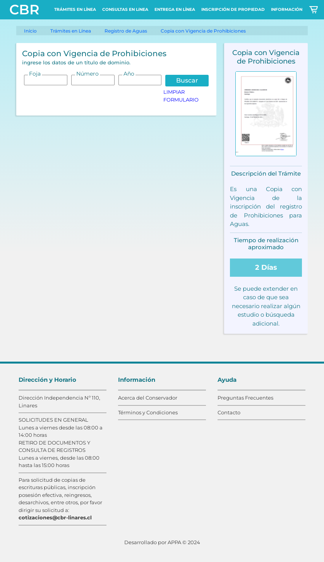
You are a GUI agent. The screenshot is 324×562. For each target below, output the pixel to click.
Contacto (229, 412)
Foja (35, 73)
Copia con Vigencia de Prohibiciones (203, 31)
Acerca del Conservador (147, 398)
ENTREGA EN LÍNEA (174, 9)
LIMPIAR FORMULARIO (181, 96)
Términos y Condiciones (148, 412)
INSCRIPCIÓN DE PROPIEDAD (233, 9)
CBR (24, 9)
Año (128, 73)
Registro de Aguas (126, 31)
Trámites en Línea (70, 31)
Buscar (187, 80)
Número (87, 73)
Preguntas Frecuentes (245, 398)
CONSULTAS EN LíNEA (125, 9)
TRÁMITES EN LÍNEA (75, 9)
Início (30, 31)
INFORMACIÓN (286, 9)
